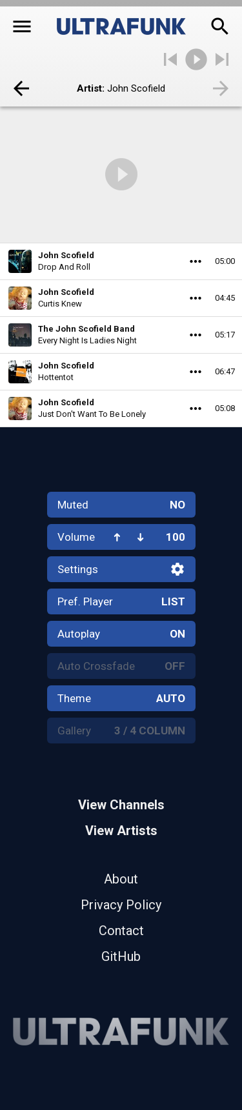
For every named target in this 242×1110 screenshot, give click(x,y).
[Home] (121, 26)
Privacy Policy (121, 905)
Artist (89, 88)
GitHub (121, 956)
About (121, 879)
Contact (121, 930)
